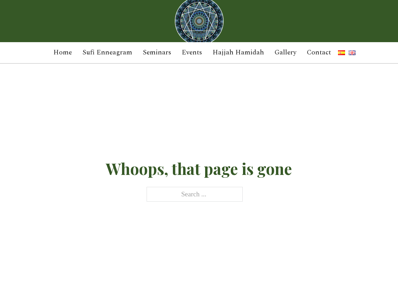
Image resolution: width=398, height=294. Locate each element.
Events (192, 53)
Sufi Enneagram (107, 53)
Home (62, 53)
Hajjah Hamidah (238, 53)
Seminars (157, 53)
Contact (319, 53)
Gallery (285, 53)
